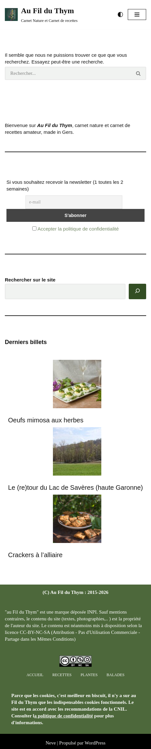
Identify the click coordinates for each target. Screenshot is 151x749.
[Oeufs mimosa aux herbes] (77, 385)
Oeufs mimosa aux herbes (45, 420)
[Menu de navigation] (137, 14)
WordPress (95, 742)
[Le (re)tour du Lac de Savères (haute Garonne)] (77, 452)
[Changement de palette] (120, 14)
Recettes (61, 675)
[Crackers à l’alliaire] (77, 520)
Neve (50, 742)
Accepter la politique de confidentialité (78, 229)
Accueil (34, 675)
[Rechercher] (68, 73)
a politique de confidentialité (63, 715)
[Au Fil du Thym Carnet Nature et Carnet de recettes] (41, 15)
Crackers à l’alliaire (35, 554)
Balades (115, 675)
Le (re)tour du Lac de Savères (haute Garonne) (75, 487)
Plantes (89, 675)
